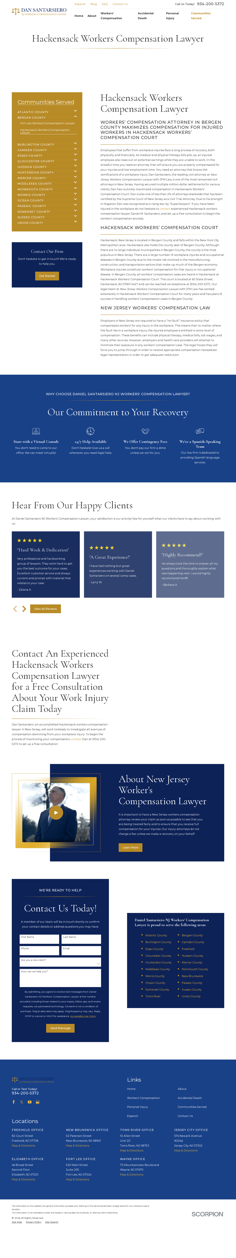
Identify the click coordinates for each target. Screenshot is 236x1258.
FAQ (105, 4)
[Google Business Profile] (38, 1102)
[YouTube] (30, 1102)
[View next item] (24, 609)
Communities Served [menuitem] (201, 16)
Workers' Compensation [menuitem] (111, 16)
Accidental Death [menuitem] (146, 16)
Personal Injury (137, 1107)
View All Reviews (45, 608)
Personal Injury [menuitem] (172, 16)
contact (165, 208)
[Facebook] (14, 1102)
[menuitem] (45, 110)
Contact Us (120, 4)
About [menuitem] (92, 16)
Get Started (47, 276)
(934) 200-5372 (200, 284)
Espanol (80, 4)
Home (131, 1089)
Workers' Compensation (143, 1098)
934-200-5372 (210, 4)
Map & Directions (23, 1145)
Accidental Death (190, 1098)
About (182, 1089)
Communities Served (192, 1107)
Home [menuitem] (79, 16)
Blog (93, 4)
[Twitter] (22, 1102)
